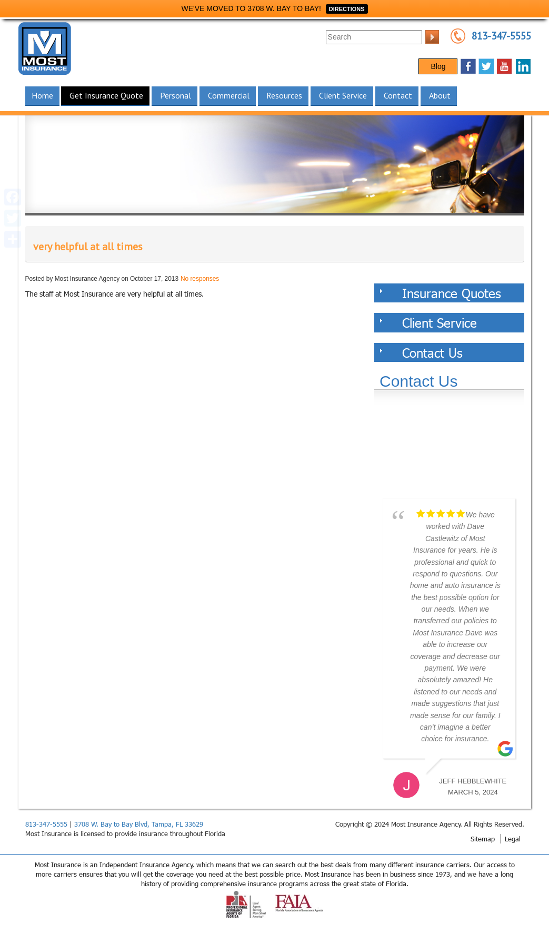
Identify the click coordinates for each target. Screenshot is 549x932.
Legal (513, 839)
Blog (438, 66)
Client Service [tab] (428, 322)
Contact (398, 95)
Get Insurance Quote (106, 95)
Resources (284, 95)
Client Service (343, 95)
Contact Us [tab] (421, 352)
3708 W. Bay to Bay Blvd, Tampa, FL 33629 (138, 824)
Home (42, 95)
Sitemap (483, 839)
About (440, 95)
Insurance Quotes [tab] (440, 292)
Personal (175, 95)
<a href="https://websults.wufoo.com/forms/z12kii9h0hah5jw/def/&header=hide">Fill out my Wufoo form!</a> (449, 450)
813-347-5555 (501, 36)
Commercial (228, 95)
